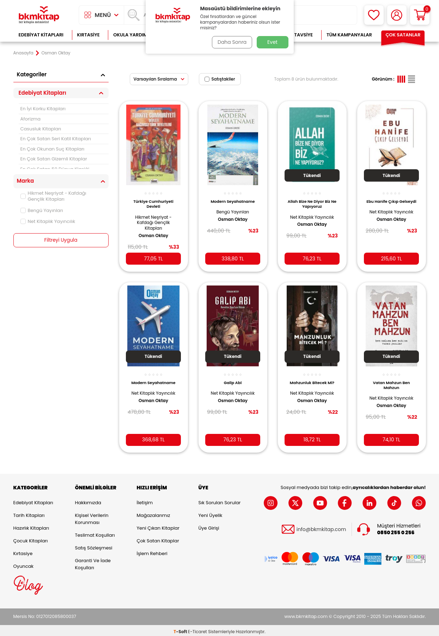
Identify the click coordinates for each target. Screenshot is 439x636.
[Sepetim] (419, 15)
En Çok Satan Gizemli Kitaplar (53, 158)
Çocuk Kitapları (30, 538)
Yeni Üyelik (210, 513)
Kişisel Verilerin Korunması (92, 517)
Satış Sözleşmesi (93, 545)
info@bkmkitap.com (321, 527)
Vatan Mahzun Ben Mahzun (391, 381)
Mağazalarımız (153, 513)
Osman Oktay (153, 232)
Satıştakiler (220, 79)
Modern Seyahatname (233, 198)
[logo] (39, 15)
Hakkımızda (88, 500)
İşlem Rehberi (152, 551)
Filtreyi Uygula (61, 240)
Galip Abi (233, 378)
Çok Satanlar (402, 35)
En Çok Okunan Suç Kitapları (52, 149)
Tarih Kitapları (29, 513)
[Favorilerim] (374, 15)
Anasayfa (23, 53)
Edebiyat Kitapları (41, 35)
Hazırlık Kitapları (31, 526)
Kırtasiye (88, 35)
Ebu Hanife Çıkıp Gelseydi (392, 201)
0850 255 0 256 (396, 530)
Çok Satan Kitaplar (158, 538)
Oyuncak (23, 564)
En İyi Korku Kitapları (43, 108)
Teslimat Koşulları (95, 533)
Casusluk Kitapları (40, 128)
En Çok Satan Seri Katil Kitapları (55, 138)
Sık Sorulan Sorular (220, 500)
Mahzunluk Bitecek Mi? (312, 378)
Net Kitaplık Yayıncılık (47, 221)
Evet (272, 42)
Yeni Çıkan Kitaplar (158, 526)
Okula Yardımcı (132, 35)
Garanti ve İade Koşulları (93, 562)
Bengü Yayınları (41, 210)
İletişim (145, 500)
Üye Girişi (209, 526)
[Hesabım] (397, 15)
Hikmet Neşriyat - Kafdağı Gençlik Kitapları (53, 196)
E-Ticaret (197, 629)
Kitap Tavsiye (296, 35)
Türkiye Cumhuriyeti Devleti (153, 201)
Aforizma (30, 119)
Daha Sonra (231, 42)
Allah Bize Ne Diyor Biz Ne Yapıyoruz (312, 201)
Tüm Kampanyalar (349, 35)
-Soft (180, 629)
